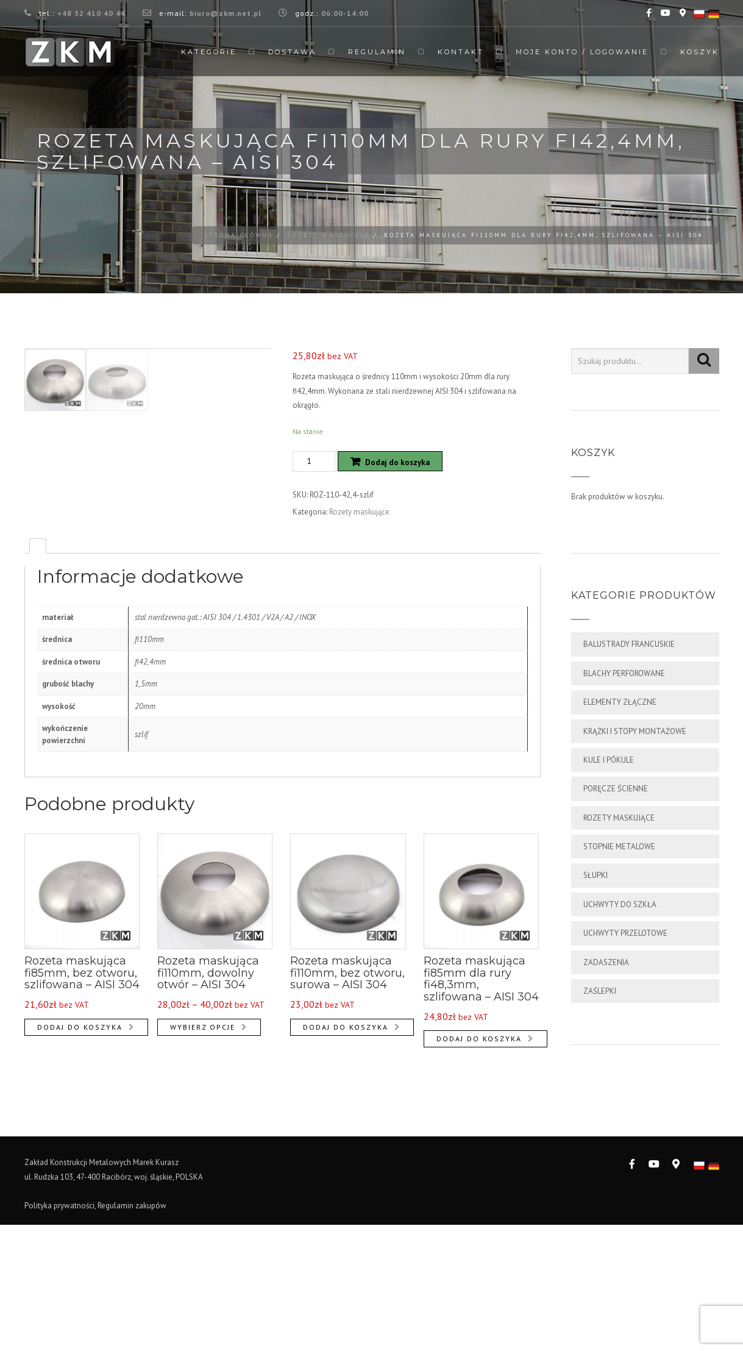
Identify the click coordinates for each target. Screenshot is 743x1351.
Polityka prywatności (59, 1331)
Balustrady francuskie (629, 644)
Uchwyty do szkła (619, 904)
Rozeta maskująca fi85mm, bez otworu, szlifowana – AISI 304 (82, 1109)
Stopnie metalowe (619, 846)
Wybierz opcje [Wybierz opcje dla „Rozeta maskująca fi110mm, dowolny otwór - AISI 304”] (202, 1162)
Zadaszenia (606, 962)
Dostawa (292, 52)
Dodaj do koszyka (397, 462)
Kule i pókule (608, 760)
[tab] (37, 681)
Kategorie (208, 52)
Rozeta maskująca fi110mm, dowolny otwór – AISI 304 (208, 1109)
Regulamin (377, 52)
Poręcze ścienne (615, 788)
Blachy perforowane (624, 673)
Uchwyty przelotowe (625, 933)
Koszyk (699, 52)
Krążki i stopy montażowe (634, 731)
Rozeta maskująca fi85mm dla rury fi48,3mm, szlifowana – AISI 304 (481, 1114)
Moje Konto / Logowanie (582, 52)
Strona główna (239, 235)
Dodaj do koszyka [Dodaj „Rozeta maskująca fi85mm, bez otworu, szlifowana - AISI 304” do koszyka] (80, 1162)
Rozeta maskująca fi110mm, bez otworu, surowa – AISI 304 (347, 1109)
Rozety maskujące (329, 235)
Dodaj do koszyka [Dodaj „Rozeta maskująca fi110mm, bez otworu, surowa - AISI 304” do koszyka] (345, 1162)
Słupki (595, 875)
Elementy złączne (619, 702)
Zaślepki (599, 991)
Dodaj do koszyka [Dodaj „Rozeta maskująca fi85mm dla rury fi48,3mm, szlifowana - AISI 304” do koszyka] (479, 1174)
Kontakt (461, 52)
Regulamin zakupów (132, 1331)
